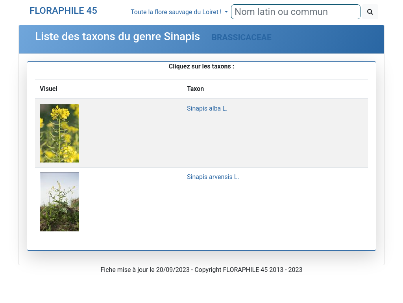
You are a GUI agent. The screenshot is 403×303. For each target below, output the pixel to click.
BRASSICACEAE (242, 37)
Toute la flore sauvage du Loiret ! (177, 12)
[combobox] (295, 11)
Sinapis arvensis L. (213, 177)
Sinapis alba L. (207, 108)
